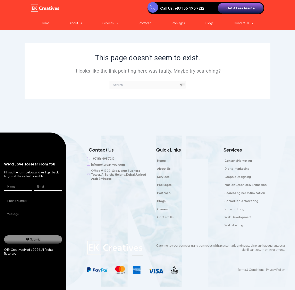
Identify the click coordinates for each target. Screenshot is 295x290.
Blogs (209, 23)
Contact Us (244, 23)
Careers (162, 209)
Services (110, 23)
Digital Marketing (237, 168)
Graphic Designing (238, 177)
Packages (178, 23)
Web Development (238, 217)
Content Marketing (238, 160)
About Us (76, 23)
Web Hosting (234, 225)
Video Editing (234, 209)
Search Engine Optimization (245, 193)
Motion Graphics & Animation (246, 185)
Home (45, 23)
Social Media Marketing (241, 201)
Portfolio (145, 23)
